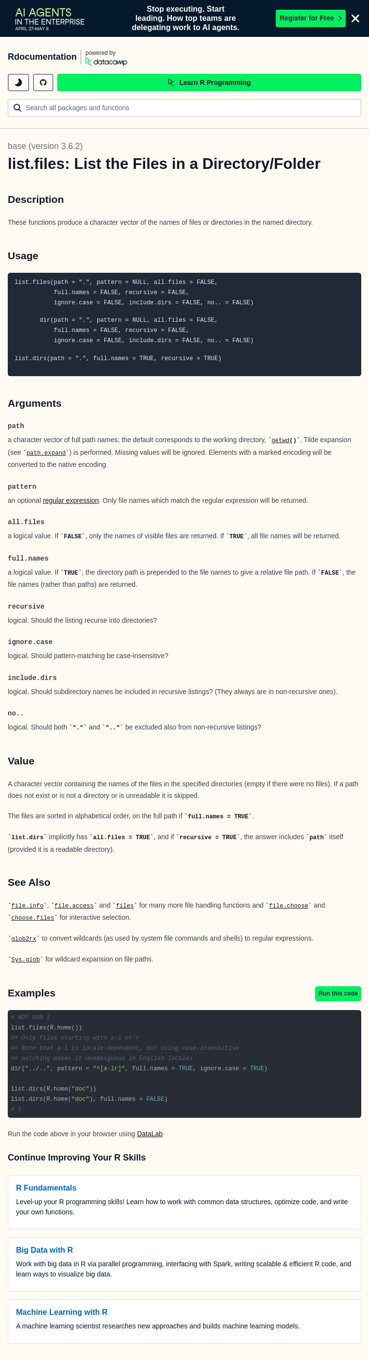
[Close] (355, 18)
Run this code (338, 993)
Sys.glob (25, 960)
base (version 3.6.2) (45, 146)
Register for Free (311, 18)
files (125, 906)
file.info (27, 906)
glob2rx (23, 939)
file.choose (288, 906)
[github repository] (43, 82)
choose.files (32, 918)
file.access (74, 906)
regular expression (71, 500)
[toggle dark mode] (18, 82)
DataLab (150, 1134)
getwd (280, 440)
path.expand (46, 453)
